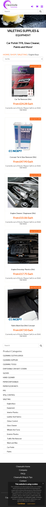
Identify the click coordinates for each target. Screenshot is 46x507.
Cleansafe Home (23, 466)
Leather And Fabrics (14, 417)
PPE (4, 391)
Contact (23, 481)
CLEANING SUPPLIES (10, 360)
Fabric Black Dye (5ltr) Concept (23, 325)
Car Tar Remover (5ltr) (23, 99)
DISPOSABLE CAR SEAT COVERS (15, 369)
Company (23, 470)
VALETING (22, 54)
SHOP (13, 54)
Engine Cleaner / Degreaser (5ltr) (23, 213)
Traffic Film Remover (14, 439)
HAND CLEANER (9, 377)
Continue (21, 503)
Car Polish (10, 447)
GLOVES (6, 373)
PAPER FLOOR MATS (10, 386)
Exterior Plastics (13, 434)
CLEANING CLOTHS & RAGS (13, 356)
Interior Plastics (12, 412)
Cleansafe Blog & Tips (23, 477)
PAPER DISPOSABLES (10, 382)
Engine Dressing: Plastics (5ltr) (23, 269)
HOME (6, 54)
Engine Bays (11, 404)
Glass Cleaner (12, 425)
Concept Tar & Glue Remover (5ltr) (23, 157)
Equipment (11, 408)
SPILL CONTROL (9, 395)
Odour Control (12, 421)
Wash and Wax (12, 443)
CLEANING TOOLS (9, 364)
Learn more (31, 504)
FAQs (23, 473)
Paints (9, 452)
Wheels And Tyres (13, 430)
